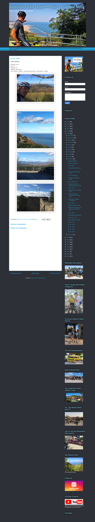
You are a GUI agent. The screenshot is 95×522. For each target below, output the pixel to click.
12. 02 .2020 (71, 213)
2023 (68, 128)
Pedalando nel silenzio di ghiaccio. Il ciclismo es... (74, 209)
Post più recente (16, 273)
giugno (70, 149)
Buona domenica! (72, 181)
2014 (68, 251)
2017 (68, 244)
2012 (68, 256)
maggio (70, 151)
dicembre (70, 135)
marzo (70, 156)
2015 (68, 249)
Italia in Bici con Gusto (74, 220)
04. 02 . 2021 (71, 224)
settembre (71, 142)
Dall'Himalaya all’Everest (74, 215)
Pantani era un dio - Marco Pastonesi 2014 (74, 184)
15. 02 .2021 (71, 203)
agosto (70, 144)
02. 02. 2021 (71, 229)
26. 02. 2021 (71, 165)
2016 (68, 247)
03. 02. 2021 (71, 227)
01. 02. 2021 (71, 231)
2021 (68, 133)
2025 (68, 124)
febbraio (70, 159)
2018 (68, 242)
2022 (68, 131)
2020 (68, 237)
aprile (69, 154)
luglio (69, 147)
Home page (35, 273)
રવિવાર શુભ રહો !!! (72, 217)
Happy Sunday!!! (72, 161)
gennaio (70, 234)
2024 (68, 126)
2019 (68, 240)
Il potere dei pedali (73, 163)
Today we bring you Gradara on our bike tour (74, 195)
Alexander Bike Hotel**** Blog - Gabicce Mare (46, 7)
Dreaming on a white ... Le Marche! (74, 199)
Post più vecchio (55, 273)
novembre (71, 137)
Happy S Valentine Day (74, 205)
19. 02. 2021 (71, 187)
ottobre (70, 140)
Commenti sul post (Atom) (38, 278)
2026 (68, 121)
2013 (68, 254)
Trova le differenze (73, 175)
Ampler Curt (71, 222)
